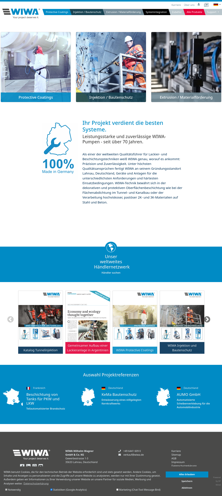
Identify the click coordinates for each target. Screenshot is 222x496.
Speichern (186, 481)
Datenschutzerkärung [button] (36, 483)
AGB (173, 458)
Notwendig (13, 489)
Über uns (189, 5)
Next (207, 320)
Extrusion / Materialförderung (123, 12)
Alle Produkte (194, 12)
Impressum (178, 462)
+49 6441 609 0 (132, 451)
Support (212, 12)
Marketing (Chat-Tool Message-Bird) (138, 489)
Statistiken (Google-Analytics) (68, 489)
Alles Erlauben (187, 474)
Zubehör (177, 12)
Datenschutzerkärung (184, 465)
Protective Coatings (57, 12)
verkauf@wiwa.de (133, 454)
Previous (10, 320)
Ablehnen (187, 487)
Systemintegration (156, 12)
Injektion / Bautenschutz (87, 12)
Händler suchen (111, 264)
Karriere (176, 5)
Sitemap (176, 454)
